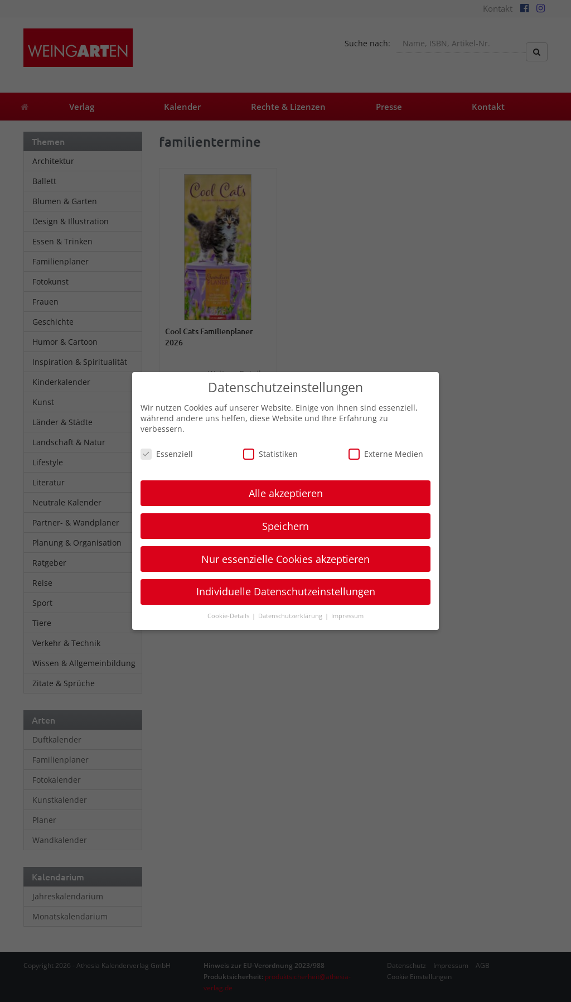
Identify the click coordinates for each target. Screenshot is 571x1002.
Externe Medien (386, 454)
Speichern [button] (285, 526)
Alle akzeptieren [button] (286, 493)
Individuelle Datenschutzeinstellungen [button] (285, 591)
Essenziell (167, 454)
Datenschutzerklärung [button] (291, 616)
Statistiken (270, 454)
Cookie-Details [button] (229, 616)
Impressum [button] (347, 616)
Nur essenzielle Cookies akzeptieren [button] (285, 559)
